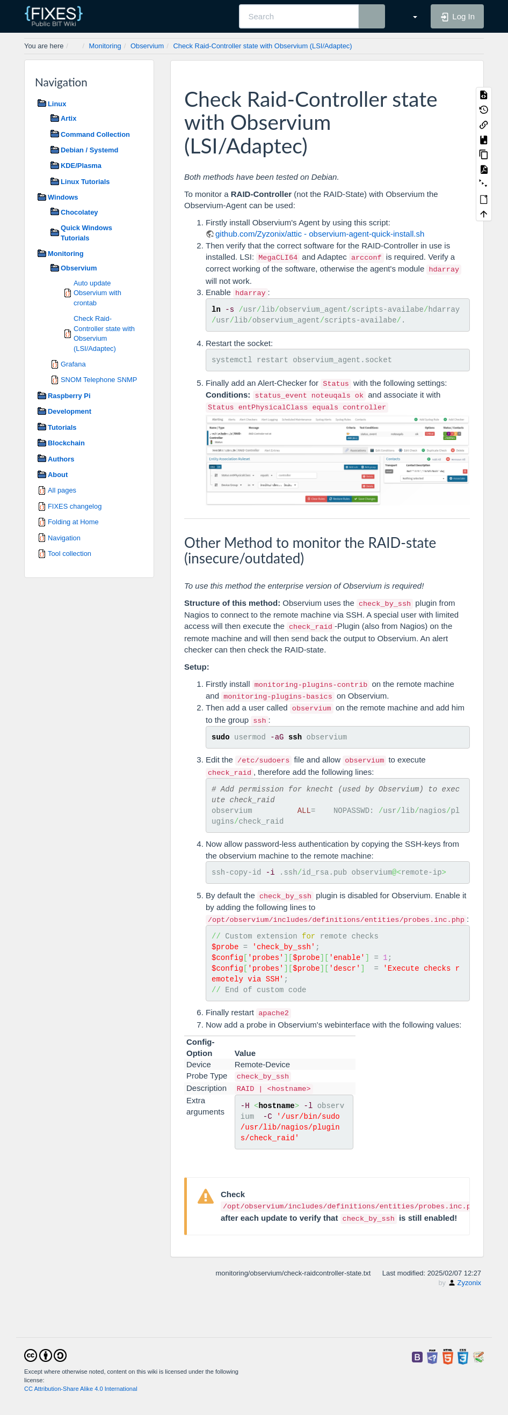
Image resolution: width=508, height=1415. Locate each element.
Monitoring (105, 46)
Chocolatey (79, 212)
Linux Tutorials (85, 182)
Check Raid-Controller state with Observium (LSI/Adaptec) (262, 46)
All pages (62, 490)
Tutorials (62, 427)
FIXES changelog (74, 506)
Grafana (73, 364)
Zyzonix (469, 1283)
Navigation (64, 538)
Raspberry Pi (69, 396)
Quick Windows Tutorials (86, 232)
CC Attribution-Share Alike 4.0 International (80, 1388)
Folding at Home (73, 522)
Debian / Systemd (89, 150)
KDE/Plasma (81, 166)
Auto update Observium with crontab (97, 293)
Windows (63, 197)
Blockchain (66, 443)
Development (69, 411)
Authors (61, 459)
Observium (147, 46)
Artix (68, 118)
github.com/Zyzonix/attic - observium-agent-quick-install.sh (319, 233)
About (58, 475)
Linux (57, 104)
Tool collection (69, 553)
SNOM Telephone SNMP (99, 380)
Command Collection (95, 134)
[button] (409, 16)
